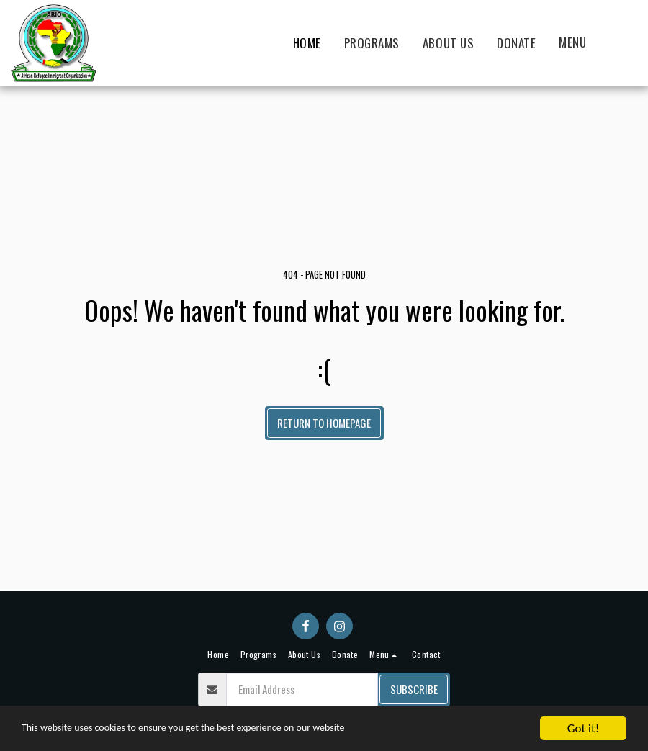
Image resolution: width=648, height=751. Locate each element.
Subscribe (414, 689)
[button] (580, 43)
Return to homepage (324, 423)
